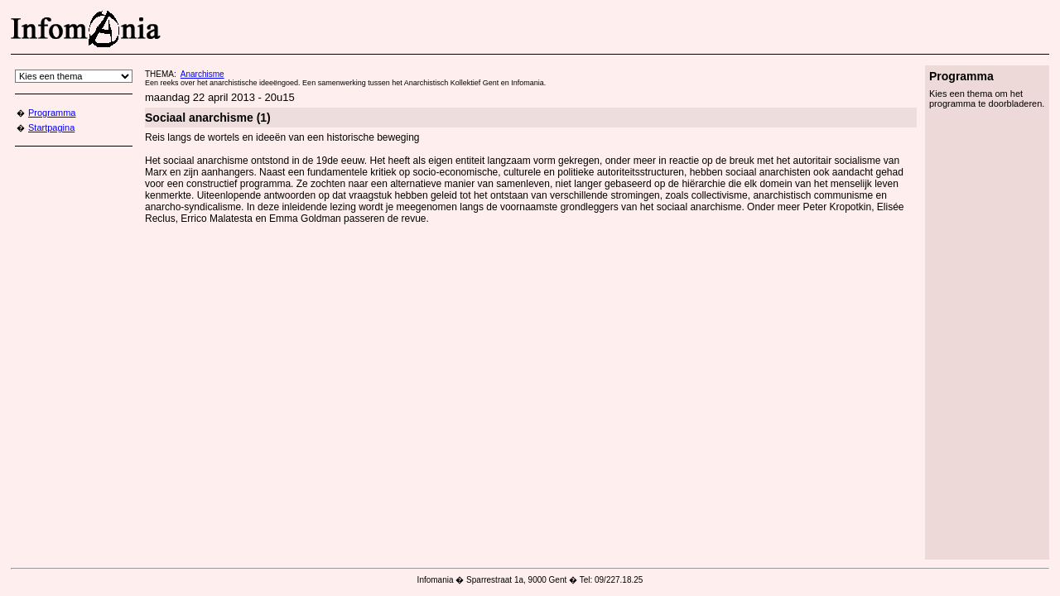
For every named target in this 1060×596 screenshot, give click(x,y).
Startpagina (51, 127)
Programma (51, 113)
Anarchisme (202, 74)
